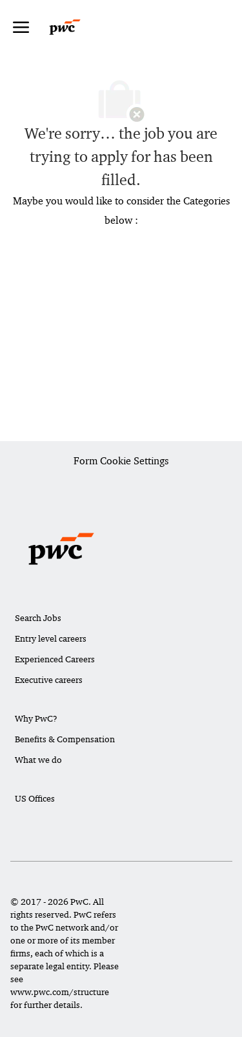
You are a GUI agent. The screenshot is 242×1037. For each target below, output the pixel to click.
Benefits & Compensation (65, 739)
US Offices (35, 798)
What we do (38, 759)
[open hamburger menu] (21, 27)
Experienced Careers (55, 659)
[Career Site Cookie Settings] (121, 461)
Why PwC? (36, 718)
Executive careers (49, 680)
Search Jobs (38, 618)
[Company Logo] (77, 27)
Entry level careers (50, 638)
